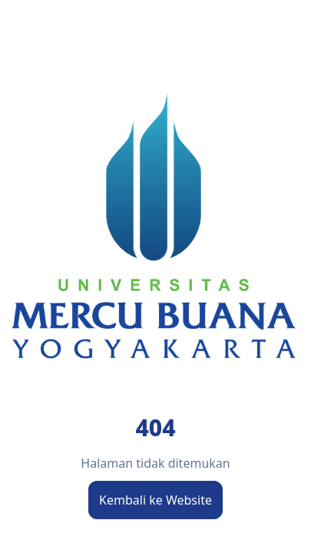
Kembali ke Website (155, 500)
